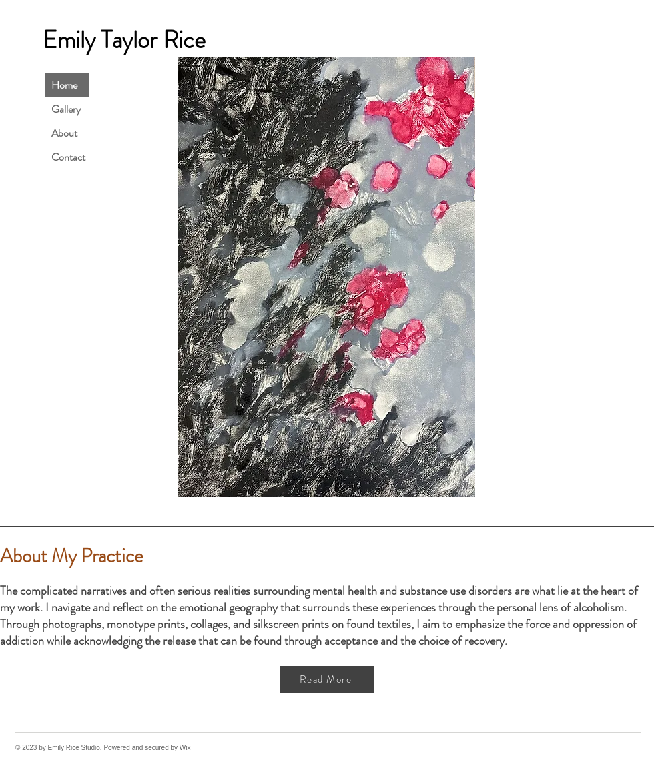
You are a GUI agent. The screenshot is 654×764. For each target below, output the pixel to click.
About (64, 133)
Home (64, 85)
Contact (68, 157)
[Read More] (327, 679)
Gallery (66, 109)
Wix (185, 747)
